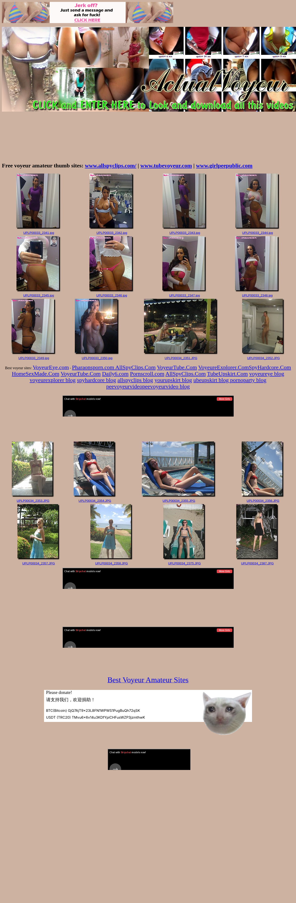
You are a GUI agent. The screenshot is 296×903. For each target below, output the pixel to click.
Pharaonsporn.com (93, 367)
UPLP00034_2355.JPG (179, 500)
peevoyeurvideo (124, 386)
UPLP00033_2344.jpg (257, 233)
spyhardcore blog (96, 380)
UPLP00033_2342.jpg (111, 233)
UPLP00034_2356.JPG (263, 500)
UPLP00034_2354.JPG (95, 500)
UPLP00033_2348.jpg (257, 295)
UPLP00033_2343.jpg (184, 233)
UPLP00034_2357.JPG (38, 563)
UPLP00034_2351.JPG (181, 358)
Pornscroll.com (147, 374)
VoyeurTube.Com (177, 367)
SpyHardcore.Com (270, 367)
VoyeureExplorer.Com (223, 367)
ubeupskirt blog (211, 380)
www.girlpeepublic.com (224, 165)
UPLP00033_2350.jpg (97, 358)
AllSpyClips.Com (135, 367)
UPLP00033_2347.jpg (184, 295)
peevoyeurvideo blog (166, 386)
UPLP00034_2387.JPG (257, 563)
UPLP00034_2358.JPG (111, 563)
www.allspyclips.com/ (110, 165)
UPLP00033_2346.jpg (111, 295)
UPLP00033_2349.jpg (33, 358)
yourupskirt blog (173, 380)
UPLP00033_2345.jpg (38, 295)
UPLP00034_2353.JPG (33, 500)
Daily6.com (115, 374)
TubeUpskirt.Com (227, 374)
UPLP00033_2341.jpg (38, 233)
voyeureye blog (266, 374)
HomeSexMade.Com (35, 374)
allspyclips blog (135, 380)
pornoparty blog (248, 380)
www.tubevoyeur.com (166, 165)
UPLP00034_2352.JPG (263, 358)
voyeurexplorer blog (53, 380)
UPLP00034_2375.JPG (184, 563)
